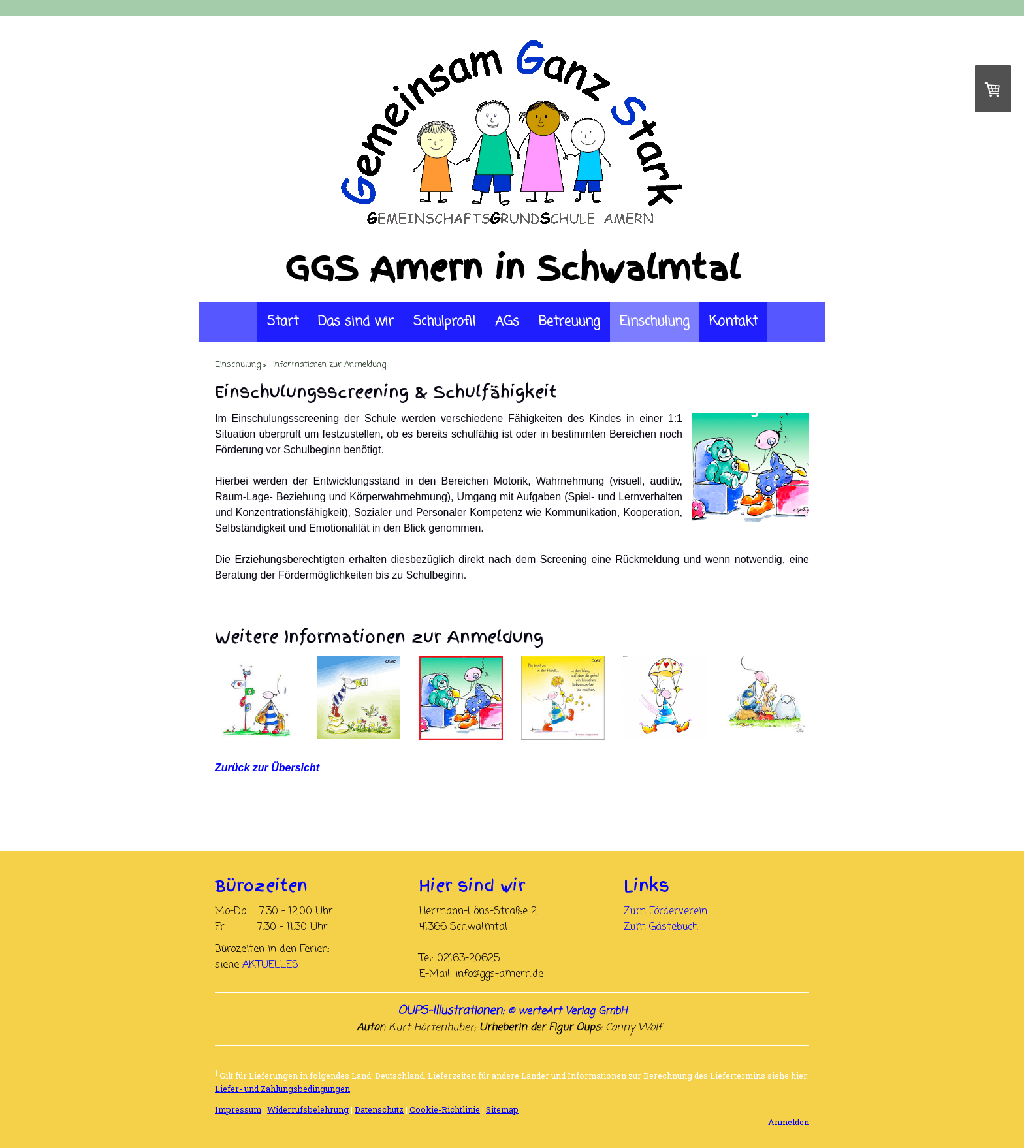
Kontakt (733, 321)
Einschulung (655, 321)
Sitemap (502, 1109)
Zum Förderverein (665, 911)
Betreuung (569, 321)
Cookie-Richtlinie (444, 1109)
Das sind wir (356, 321)
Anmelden (788, 1122)
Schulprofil (444, 321)
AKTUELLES (270, 965)
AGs (507, 321)
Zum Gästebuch (661, 927)
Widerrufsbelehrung (308, 1109)
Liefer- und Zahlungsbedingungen (282, 1088)
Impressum (238, 1109)
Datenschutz (379, 1109)
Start (282, 321)
